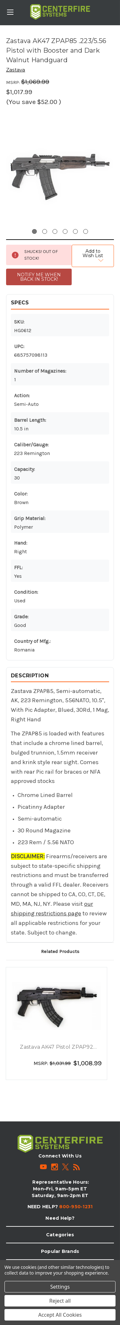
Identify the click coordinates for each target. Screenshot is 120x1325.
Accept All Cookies (60, 1314)
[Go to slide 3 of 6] (54, 231)
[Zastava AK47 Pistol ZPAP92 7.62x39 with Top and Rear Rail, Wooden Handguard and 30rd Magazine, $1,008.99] (56, 1006)
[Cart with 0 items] (116, 8)
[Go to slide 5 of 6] (75, 231)
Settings (60, 1286)
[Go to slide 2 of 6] (44, 231)
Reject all (60, 1300)
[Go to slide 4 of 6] (65, 231)
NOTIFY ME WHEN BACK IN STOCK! (39, 277)
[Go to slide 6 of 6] (85, 231)
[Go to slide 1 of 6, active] (34, 231)
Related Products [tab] (60, 951)
